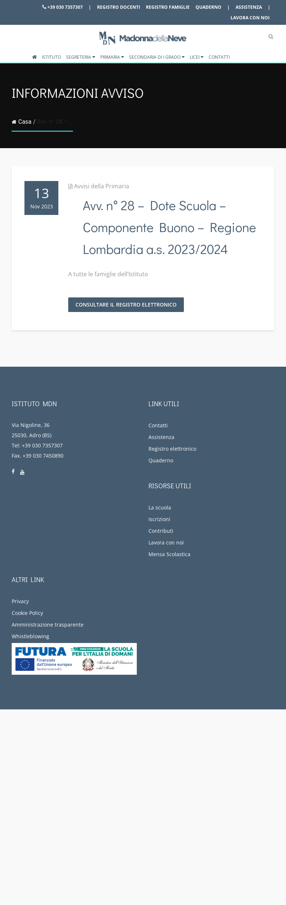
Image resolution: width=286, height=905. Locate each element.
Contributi (160, 530)
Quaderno (208, 7)
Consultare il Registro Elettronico (126, 304)
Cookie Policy (27, 612)
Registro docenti (118, 7)
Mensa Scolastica (169, 554)
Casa (21, 121)
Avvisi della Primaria (101, 186)
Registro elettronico (172, 448)
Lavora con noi (250, 18)
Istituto (51, 57)
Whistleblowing (30, 636)
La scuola (159, 507)
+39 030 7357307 (62, 7)
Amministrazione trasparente (48, 624)
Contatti (219, 57)
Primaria (112, 57)
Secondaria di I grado (157, 57)
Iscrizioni (159, 519)
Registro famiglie (168, 7)
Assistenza (249, 7)
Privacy (20, 601)
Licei (197, 57)
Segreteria (80, 57)
